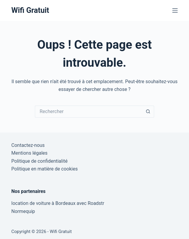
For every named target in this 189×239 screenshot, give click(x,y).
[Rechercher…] (88, 112)
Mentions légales (29, 153)
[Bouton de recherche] (148, 112)
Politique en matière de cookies (44, 169)
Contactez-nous (28, 145)
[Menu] (175, 10)
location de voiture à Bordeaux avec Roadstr (57, 203)
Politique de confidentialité (39, 161)
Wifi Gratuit (30, 10)
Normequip (23, 211)
